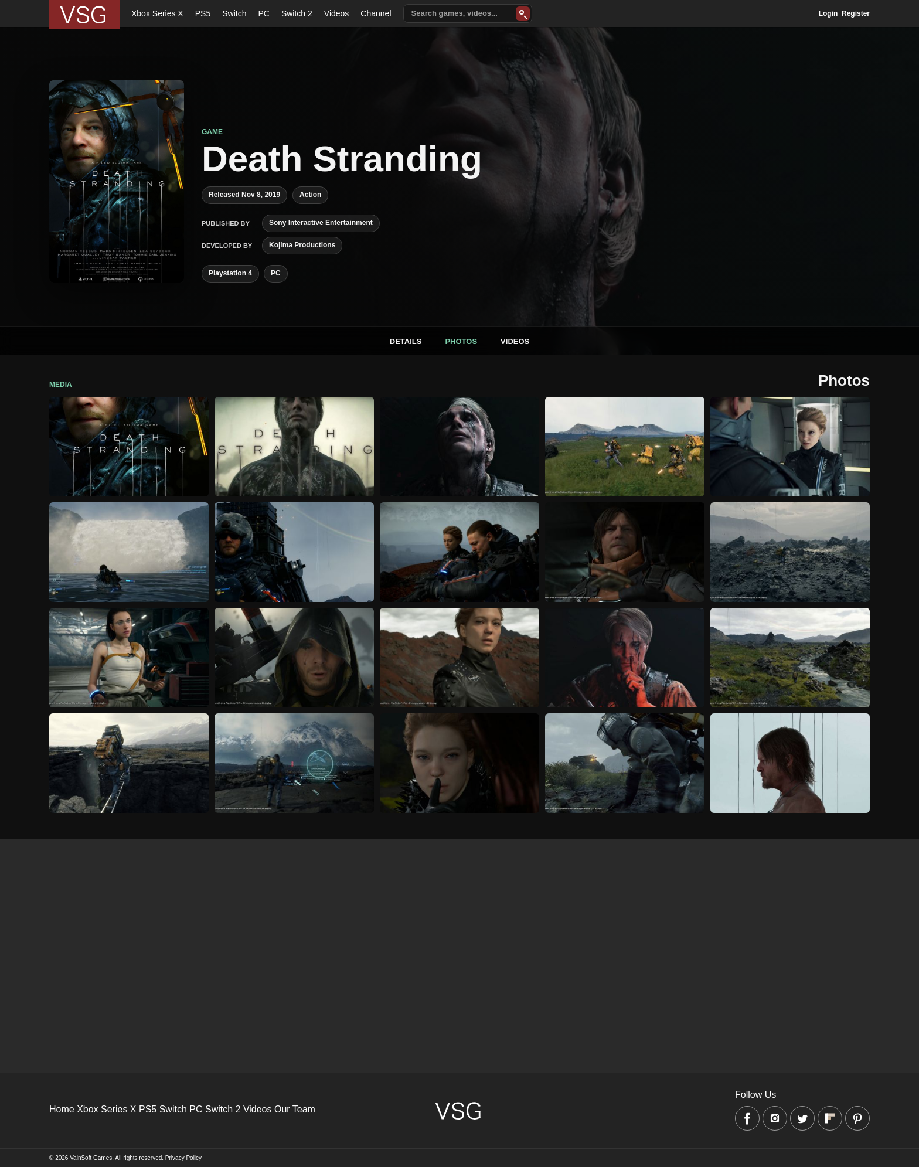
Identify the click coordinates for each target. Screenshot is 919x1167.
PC (263, 13)
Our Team (294, 1109)
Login (828, 13)
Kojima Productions (302, 245)
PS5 (202, 13)
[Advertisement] (351, 921)
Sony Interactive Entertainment (321, 223)
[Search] (523, 13)
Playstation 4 (230, 273)
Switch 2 (296, 13)
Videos (336, 13)
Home (61, 1109)
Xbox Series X (157, 13)
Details (406, 341)
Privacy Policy (183, 1158)
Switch (234, 13)
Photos (461, 341)
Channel (375, 13)
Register (856, 13)
